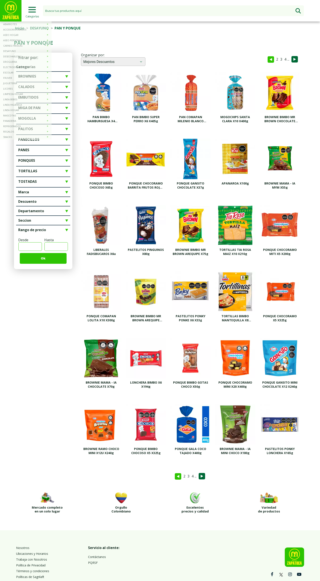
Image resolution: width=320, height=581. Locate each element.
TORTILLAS (27, 171)
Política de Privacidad (31, 546)
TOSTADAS (27, 181)
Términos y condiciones (32, 552)
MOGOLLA (27, 118)
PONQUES (26, 160)
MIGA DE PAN (29, 107)
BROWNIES (27, 76)
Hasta (49, 240)
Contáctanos (97, 537)
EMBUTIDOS (28, 97)
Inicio (19, 28)
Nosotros (22, 528)
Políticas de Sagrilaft (30, 557)
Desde (23, 240)
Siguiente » (294, 59)
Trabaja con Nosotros (31, 540)
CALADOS (26, 86)
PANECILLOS (28, 139)
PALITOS (25, 129)
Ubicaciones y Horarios (32, 534)
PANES (23, 150)
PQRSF (93, 543)
